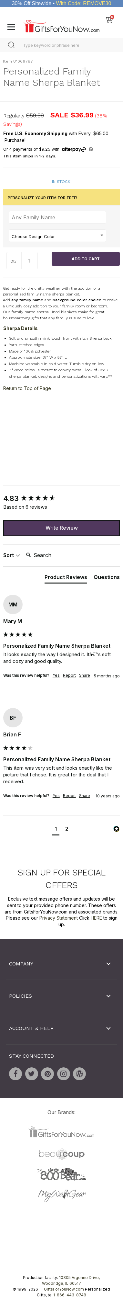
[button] (55, 829)
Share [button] (84, 675)
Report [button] (69, 675)
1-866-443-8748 (69, 1294)
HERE (96, 918)
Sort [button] (11, 555)
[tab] (66, 578)
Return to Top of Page (27, 388)
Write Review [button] (62, 527)
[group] (61, 499)
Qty (13, 261)
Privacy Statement (58, 918)
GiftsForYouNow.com (64, 1288)
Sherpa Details (20, 328)
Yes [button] (56, 675)
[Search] (49, 555)
